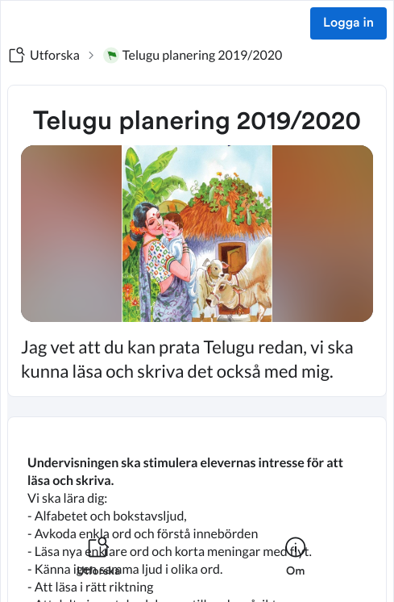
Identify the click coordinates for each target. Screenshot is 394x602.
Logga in (348, 23)
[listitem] (98, 566)
